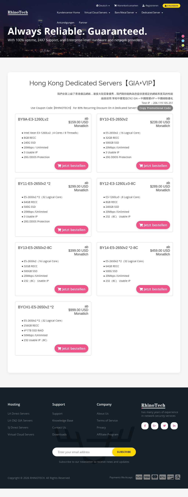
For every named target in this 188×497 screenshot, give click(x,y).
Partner (83, 22)
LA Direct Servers (19, 413)
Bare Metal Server (126, 12)
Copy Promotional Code (155, 108)
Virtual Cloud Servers (97, 12)
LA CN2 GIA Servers (21, 420)
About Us (103, 413)
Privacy (102, 427)
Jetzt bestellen (71, 165)
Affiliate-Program (108, 434)
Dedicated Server (152, 12)
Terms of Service (108, 420)
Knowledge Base (63, 420)
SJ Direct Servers (19, 427)
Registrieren (150, 5)
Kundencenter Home (68, 12)
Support (58, 413)
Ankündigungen (65, 22)
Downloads (60, 434)
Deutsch (103, 5)
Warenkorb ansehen (126, 5)
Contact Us (60, 427)
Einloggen (171, 5)
